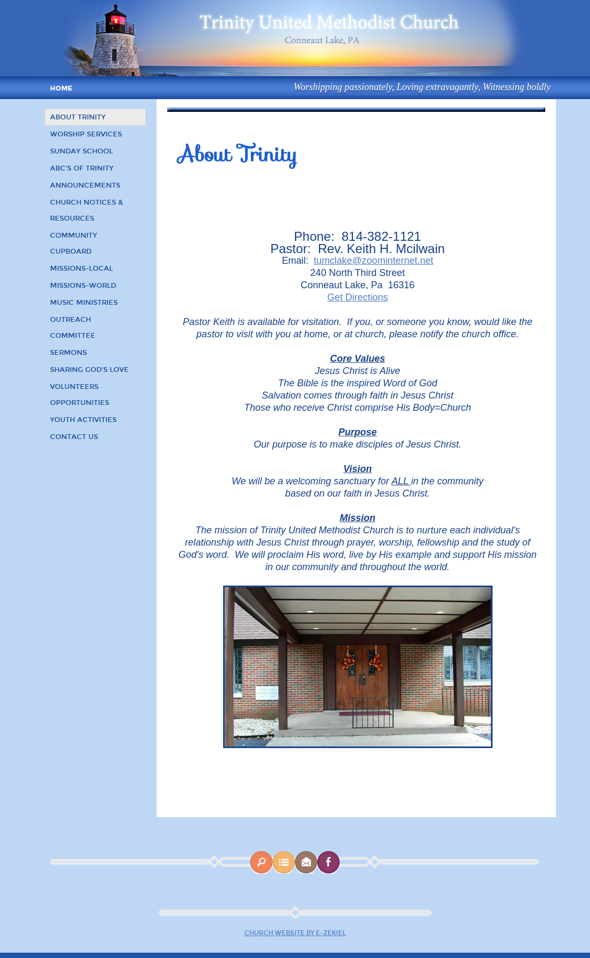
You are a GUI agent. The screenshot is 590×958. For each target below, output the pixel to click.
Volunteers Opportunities (79, 395)
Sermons (68, 352)
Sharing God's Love (89, 370)
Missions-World (83, 285)
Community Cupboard (73, 243)
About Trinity (77, 117)
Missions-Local (81, 268)
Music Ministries (84, 302)
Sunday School (81, 151)
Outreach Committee (72, 327)
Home (61, 89)
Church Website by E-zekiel (295, 933)
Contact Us (74, 437)
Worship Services (86, 134)
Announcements (85, 185)
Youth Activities (83, 420)
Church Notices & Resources (86, 210)
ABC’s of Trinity (81, 168)
